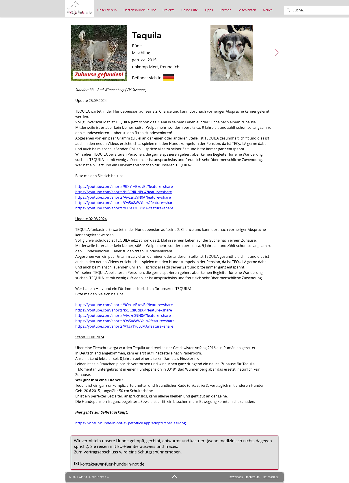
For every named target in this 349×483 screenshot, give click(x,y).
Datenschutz (271, 477)
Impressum (252, 477)
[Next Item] (277, 52)
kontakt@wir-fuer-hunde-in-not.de (112, 464)
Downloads (236, 477)
